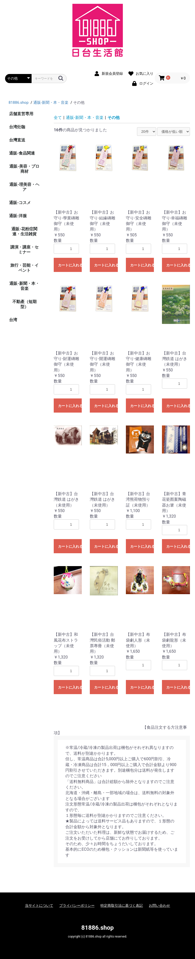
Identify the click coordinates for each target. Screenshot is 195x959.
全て (58, 117)
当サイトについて (39, 905)
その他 (113, 117)
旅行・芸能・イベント (24, 268)
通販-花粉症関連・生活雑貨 (24, 231)
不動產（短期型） (24, 304)
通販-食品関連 (22, 153)
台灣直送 (17, 140)
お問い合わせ (159, 905)
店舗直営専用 (21, 113)
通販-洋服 (18, 215)
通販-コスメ (20, 202)
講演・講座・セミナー (24, 250)
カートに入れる (70, 265)
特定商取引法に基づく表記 (121, 905)
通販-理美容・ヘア (24, 187)
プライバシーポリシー (77, 905)
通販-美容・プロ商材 (24, 169)
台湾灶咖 (17, 126)
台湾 (13, 319)
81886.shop (97, 927)
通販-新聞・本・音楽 (24, 286)
